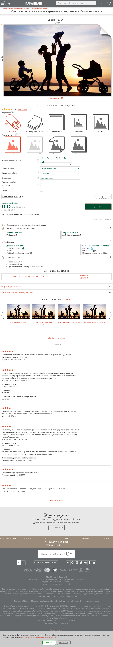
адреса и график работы (67, 596)
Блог (67, 538)
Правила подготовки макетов (45, 562)
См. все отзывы (56, 500)
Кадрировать (56, 98)
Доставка (56, 242)
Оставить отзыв (58, 338)
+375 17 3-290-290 (49, 584)
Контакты (105, 538)
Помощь (85, 538)
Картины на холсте (18, 314)
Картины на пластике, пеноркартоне (43, 315)
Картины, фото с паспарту (69, 314)
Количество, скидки (11, 196)
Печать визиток (56, 630)
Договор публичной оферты (56, 623)
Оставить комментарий (101, 219)
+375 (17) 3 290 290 (57, 541)
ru (19, 562)
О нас (47, 538)
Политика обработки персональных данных (56, 620)
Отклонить (63, 642)
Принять (49, 642)
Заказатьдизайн (84, 276)
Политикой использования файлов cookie (38, 637)
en (23, 562)
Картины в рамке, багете (94, 314)
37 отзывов (22, 109)
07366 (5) (66, 299)
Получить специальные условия (28, 276)
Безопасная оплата (56, 257)
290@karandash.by (53, 545)
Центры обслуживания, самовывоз (56, 228)
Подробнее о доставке (89, 601)
